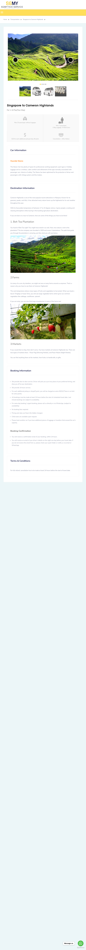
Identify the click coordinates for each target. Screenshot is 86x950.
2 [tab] (42, 84)
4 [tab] (45, 84)
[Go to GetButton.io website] (80, 947)
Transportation (15, 19)
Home (5, 19)
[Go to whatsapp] (80, 943)
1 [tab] (40, 84)
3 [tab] (43, 84)
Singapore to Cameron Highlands (33, 19)
